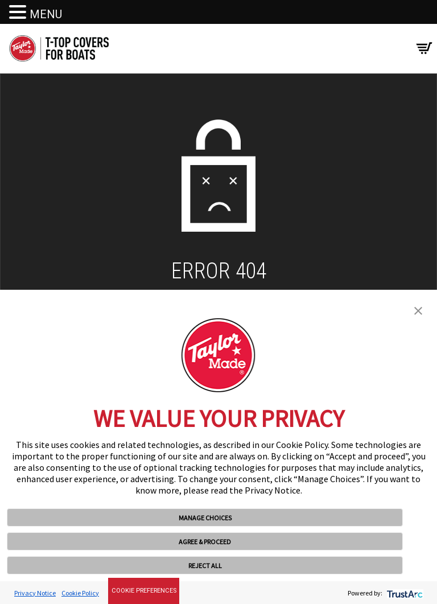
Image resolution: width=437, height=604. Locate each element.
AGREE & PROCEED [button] (205, 541)
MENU (46, 14)
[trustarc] (403, 593)
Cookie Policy (80, 593)
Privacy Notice (35, 593)
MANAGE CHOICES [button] (205, 517)
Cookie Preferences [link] (144, 590)
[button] (418, 309)
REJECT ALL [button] (205, 565)
